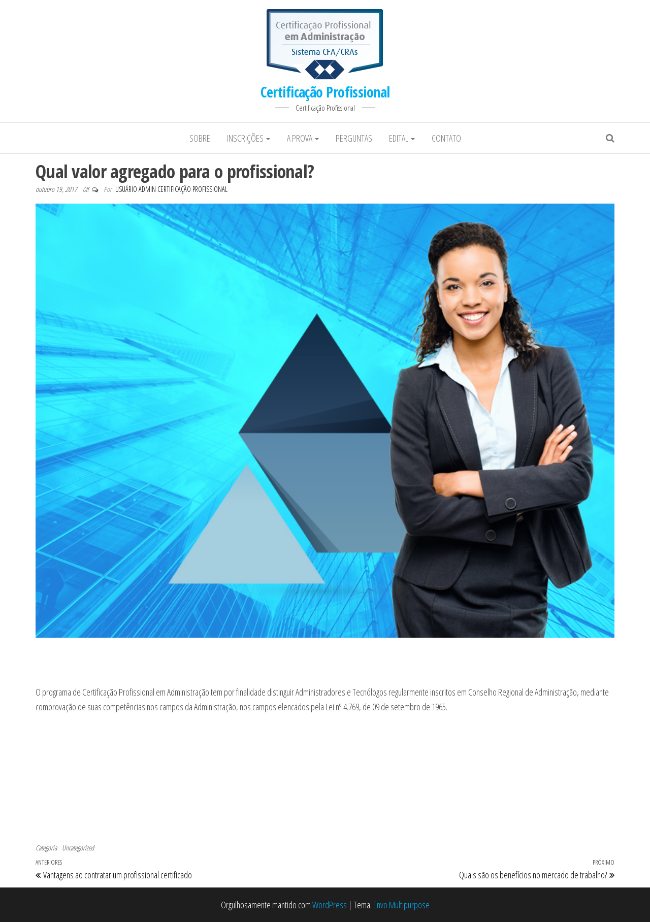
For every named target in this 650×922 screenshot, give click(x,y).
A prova (303, 138)
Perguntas (354, 138)
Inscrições (248, 138)
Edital (402, 138)
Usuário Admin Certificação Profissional (171, 189)
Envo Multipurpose (401, 905)
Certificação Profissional (325, 92)
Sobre (199, 138)
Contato (446, 138)
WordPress (329, 905)
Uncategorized (78, 847)
